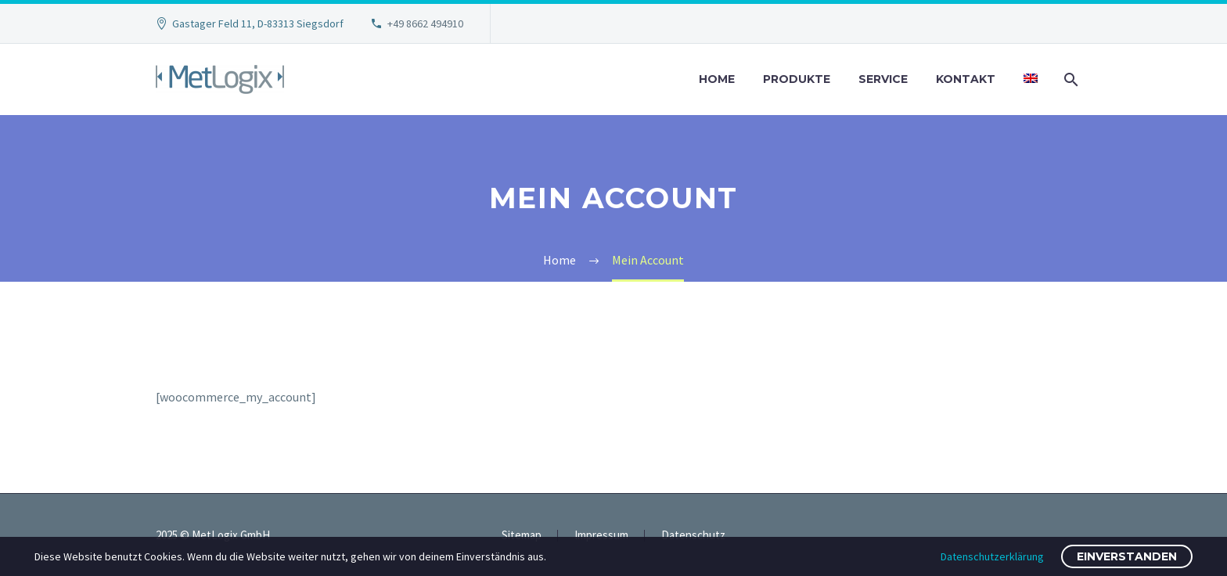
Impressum (601, 536)
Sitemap (522, 536)
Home (717, 79)
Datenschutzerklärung (992, 556)
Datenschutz (693, 536)
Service (883, 79)
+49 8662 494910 (425, 23)
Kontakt (965, 79)
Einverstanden (1127, 556)
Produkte (796, 79)
